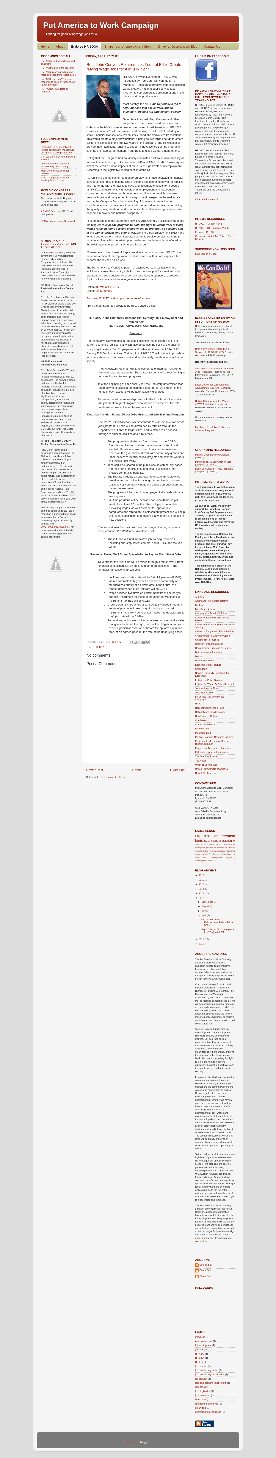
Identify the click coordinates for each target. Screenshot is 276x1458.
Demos (198, 656)
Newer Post (94, 770)
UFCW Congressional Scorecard (58, 221)
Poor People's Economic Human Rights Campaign (212, 742)
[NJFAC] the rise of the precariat (57, 68)
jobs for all (209, 854)
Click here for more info (207, 199)
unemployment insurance (205, 861)
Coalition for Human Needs (209, 644)
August (206, 906)
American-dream (208, 844)
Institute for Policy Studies (208, 680)
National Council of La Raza (209, 708)
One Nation (201, 720)
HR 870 (202, 836)
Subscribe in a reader (206, 254)
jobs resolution (220, 854)
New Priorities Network (207, 716)
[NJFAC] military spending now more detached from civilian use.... (58, 73)
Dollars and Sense (204, 660)
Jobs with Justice (204, 692)
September (208, 902)
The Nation (201, 760)
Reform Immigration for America (211, 752)
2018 (202, 875)
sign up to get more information (132, 298)
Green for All (201, 669)
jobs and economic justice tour (210, 1383)
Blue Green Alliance (205, 609)
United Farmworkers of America (211, 769)
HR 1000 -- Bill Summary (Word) (212, 228)
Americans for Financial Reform (211, 600)
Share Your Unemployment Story (127, 46)
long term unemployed (208, 857)
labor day (231, 854)
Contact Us (212, 46)
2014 (202, 889)
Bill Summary (103, 290)
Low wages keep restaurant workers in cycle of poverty (55, 165)
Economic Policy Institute (208, 664)
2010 (202, 943)
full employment (203, 1345)
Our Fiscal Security (205, 724)
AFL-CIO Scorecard (51, 211)
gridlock (209, 848)
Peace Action (202, 728)
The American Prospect (207, 756)
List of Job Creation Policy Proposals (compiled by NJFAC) (214, 470)
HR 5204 (228, 844)
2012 (202, 898)
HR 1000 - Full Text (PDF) (208, 223)
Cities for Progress (204, 430)
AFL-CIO (199, 596)
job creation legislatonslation (209, 1374)
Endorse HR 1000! (84, 46)
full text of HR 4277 (107, 287)
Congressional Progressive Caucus (213, 648)
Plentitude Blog (203, 733)
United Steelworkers (205, 773)
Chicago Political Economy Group (212, 635)
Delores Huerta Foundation (209, 652)
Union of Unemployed (206, 764)
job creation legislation (206, 1370)
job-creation (214, 851)
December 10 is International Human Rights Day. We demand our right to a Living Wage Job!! (57, 150)
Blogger (144, 1442)
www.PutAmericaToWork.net (55, 527)
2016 (202, 880)
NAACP (199, 703)
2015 (202, 884)
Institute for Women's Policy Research (214, 684)
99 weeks (200, 1337)
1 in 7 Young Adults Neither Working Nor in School (55, 179)
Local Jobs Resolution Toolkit (210, 427)
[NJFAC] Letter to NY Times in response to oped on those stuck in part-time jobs (58, 82)
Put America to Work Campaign (101, 25)
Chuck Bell (205, 1270)
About (60, 46)
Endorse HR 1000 (204, 232)
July (204, 911)
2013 (202, 893)
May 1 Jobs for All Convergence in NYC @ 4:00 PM (217, 930)
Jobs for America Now (206, 688)
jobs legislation (222, 840)
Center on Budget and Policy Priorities (214, 631)
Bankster (199, 605)
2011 (202, 939)
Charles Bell (205, 1264)
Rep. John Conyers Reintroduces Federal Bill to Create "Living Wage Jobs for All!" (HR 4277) (133, 66)
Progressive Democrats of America (213, 748)
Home (45, 46)
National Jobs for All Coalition (210, 712)
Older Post (177, 770)
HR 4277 (99, 647)
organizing (230, 857)
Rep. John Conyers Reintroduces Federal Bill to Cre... (217, 922)
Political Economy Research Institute (214, 737)
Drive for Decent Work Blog (177, 46)
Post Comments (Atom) (112, 777)
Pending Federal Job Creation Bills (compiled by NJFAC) (213, 463)
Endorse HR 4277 (97, 298)
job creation (219, 848)
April (204, 915)
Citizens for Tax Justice (207, 639)
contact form (201, 1241)
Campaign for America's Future (211, 613)
